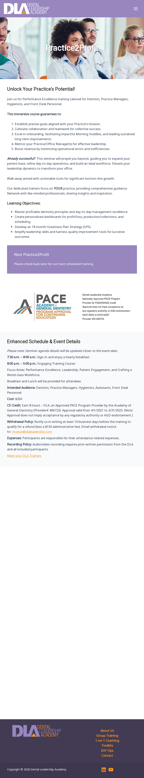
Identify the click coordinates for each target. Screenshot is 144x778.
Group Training (107, 735)
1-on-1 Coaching (107, 740)
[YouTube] (110, 769)
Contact (107, 755)
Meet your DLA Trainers (24, 455)
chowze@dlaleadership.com (32, 431)
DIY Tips (107, 750)
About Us (107, 730)
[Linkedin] (103, 769)
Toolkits (107, 745)
